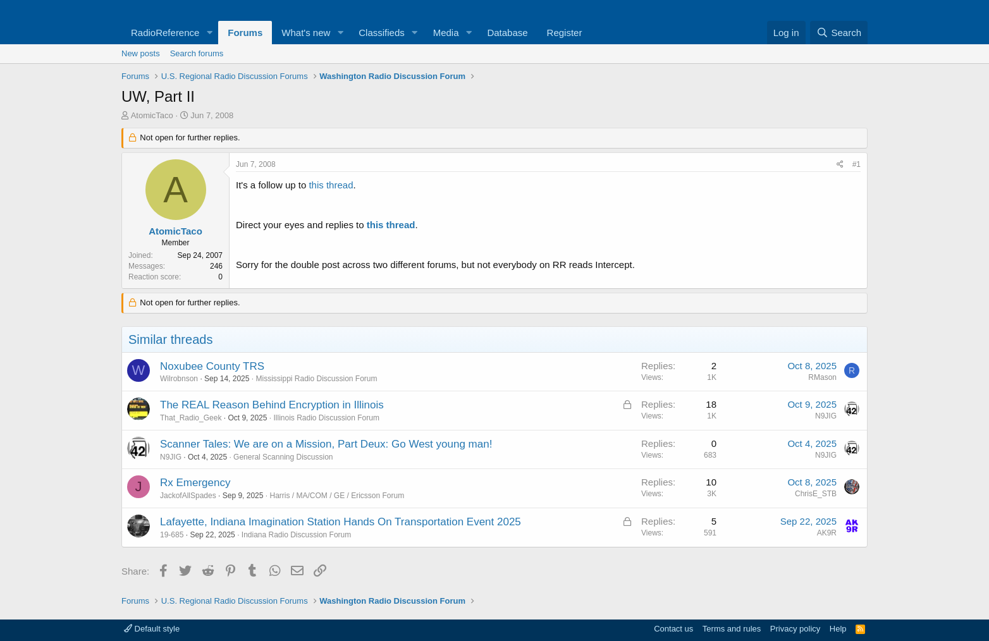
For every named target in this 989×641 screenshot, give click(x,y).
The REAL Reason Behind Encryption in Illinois (272, 405)
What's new (305, 32)
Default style (152, 628)
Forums (245, 32)
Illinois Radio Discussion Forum (326, 417)
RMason (822, 377)
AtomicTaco (152, 115)
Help (838, 628)
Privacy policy (795, 628)
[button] (209, 32)
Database (507, 32)
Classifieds (382, 32)
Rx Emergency (195, 483)
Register (564, 32)
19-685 (171, 534)
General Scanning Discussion (283, 457)
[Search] (839, 32)
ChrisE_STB (816, 493)
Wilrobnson (179, 378)
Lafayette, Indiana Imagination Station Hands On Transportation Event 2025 (340, 522)
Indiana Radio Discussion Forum (296, 534)
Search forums (197, 53)
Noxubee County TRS (212, 366)
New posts (140, 53)
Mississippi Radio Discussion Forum (316, 378)
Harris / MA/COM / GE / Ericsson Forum (336, 495)
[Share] (840, 164)
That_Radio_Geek (190, 417)
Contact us (673, 628)
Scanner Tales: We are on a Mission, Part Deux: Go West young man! (326, 444)
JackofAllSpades (188, 495)
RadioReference (165, 32)
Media (446, 32)
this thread (331, 185)
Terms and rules (732, 628)
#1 (856, 164)
